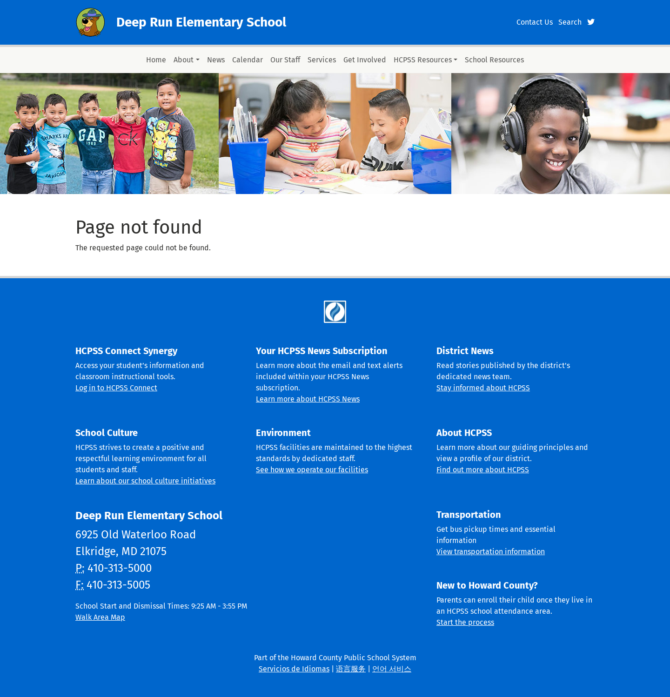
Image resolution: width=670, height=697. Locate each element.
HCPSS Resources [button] (423, 59)
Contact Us (534, 22)
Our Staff (285, 59)
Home (156, 59)
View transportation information (490, 551)
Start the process (465, 622)
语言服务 (351, 668)
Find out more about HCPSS (482, 469)
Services (322, 59)
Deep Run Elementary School (201, 22)
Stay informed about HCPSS (483, 387)
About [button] (184, 59)
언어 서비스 (391, 668)
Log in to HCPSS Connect (116, 387)
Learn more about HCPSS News (308, 399)
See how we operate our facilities (312, 469)
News (216, 59)
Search (570, 22)
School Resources (494, 59)
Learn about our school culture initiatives (145, 480)
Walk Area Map (100, 617)
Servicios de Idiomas (294, 668)
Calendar (247, 59)
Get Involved (364, 59)
